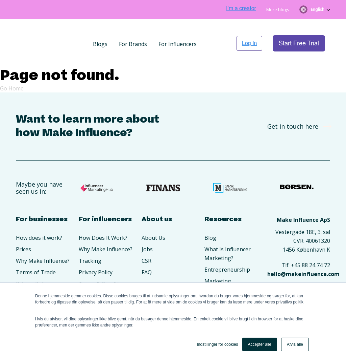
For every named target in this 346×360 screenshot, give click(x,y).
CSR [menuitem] (146, 239)
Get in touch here (297, 105)
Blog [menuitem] (210, 216)
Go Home (12, 67)
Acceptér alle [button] (259, 344)
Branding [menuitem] (216, 271)
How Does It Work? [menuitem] (103, 216)
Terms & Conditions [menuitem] (104, 263)
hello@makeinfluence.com (303, 253)
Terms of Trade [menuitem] (36, 251)
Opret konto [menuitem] (94, 274)
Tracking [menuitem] (90, 239)
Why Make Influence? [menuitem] (43, 239)
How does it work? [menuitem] (39, 216)
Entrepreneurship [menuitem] (227, 248)
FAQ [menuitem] (147, 251)
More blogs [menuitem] (277, 9)
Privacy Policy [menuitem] (33, 263)
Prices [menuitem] (23, 228)
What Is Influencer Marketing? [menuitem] (227, 233)
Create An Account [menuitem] (39, 274)
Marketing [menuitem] (217, 260)
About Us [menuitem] (153, 216)
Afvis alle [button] (295, 344)
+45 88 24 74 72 (310, 244)
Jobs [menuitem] (147, 228)
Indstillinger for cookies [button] (217, 344)
